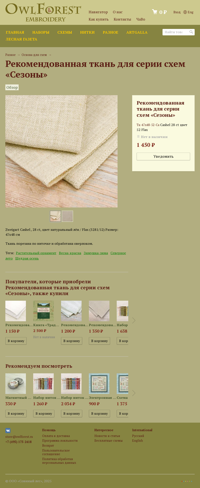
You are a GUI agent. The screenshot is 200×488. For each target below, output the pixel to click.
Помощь (49, 430)
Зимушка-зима (96, 253)
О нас (117, 11)
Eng (188, 12)
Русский (138, 436)
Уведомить (163, 156)
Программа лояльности (60, 440)
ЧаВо (140, 19)
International (142, 430)
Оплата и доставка (56, 436)
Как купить (99, 19)
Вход (177, 12)
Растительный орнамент (36, 253)
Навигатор (98, 11)
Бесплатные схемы (108, 440)
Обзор (12, 87)
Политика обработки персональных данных (59, 461)
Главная (15, 32)
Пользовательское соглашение (56, 452)
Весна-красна (70, 253)
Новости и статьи (107, 436)
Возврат (48, 445)
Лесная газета (21, 39)
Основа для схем (34, 55)
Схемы (64, 32)
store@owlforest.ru (19, 437)
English (137, 440)
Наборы (40, 32)
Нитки (87, 32)
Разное (110, 32)
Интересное (103, 430)
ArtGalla (137, 32)
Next (134, 320)
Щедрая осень (27, 258)
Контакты (122, 19)
